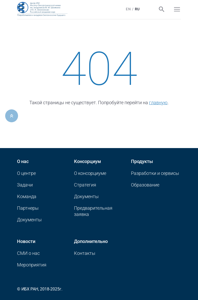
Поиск (161, 9)
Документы (29, 219)
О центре (26, 173)
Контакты (84, 253)
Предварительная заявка (93, 211)
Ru (137, 9)
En (128, 9)
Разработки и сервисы (155, 173)
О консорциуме (90, 173)
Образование (145, 185)
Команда (26, 196)
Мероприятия (31, 264)
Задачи (25, 185)
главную (158, 102)
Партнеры (28, 208)
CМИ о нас (28, 253)
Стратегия (85, 185)
